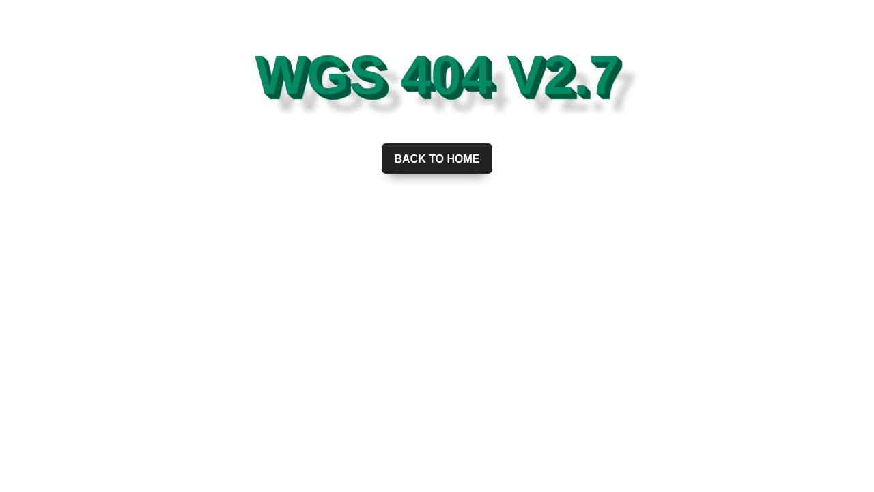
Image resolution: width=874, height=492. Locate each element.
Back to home (436, 159)
